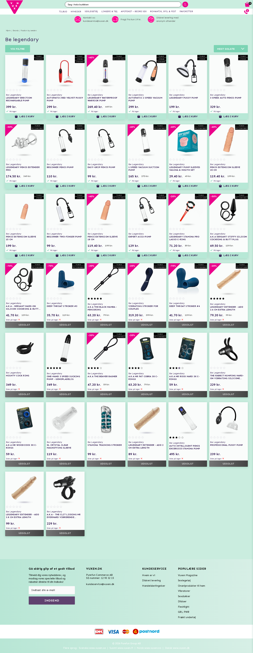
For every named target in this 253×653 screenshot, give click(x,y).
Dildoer (182, 601)
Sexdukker (184, 596)
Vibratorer (184, 591)
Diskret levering (151, 580)
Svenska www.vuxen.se (92, 648)
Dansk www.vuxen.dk (177, 648)
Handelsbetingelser (153, 585)
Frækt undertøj (187, 617)
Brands (16, 31)
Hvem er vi (148, 575)
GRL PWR (183, 612)
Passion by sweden (28, 31)
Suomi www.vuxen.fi (121, 648)
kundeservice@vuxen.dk (100, 584)
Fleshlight (183, 606)
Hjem (8, 31)
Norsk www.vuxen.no (149, 648)
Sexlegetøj (184, 580)
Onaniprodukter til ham (191, 585)
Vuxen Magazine (188, 575)
